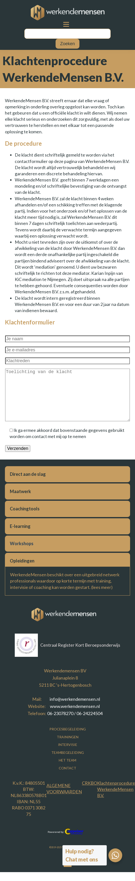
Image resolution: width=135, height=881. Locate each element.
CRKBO (89, 783)
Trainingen (67, 737)
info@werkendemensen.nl (75, 699)
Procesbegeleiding (67, 729)
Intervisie (67, 744)
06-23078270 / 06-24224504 (75, 713)
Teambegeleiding (67, 752)
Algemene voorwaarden (64, 788)
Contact (67, 768)
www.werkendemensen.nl (75, 706)
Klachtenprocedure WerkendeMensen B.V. (116, 789)
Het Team (67, 760)
